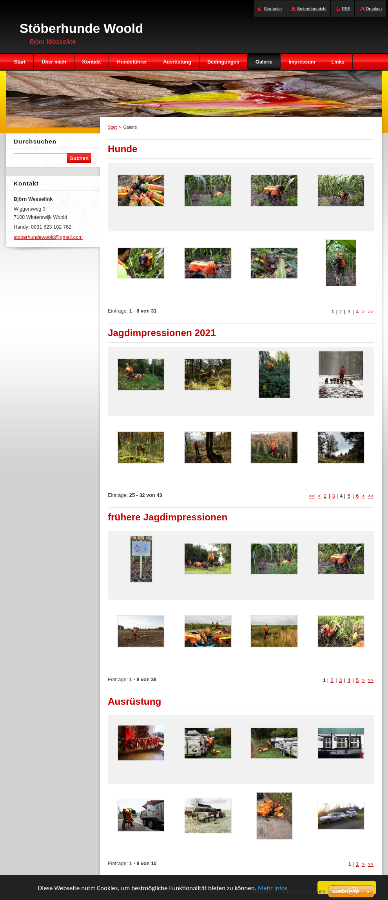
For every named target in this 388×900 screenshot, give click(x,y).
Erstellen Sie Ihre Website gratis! (289, 892)
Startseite (273, 8)
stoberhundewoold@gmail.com (48, 237)
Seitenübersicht (311, 8)
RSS (346, 8)
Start (112, 127)
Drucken (374, 8)
